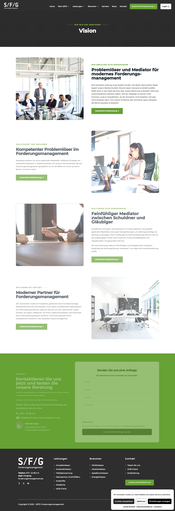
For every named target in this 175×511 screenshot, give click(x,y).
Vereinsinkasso (98, 469)
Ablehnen (141, 501)
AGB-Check (61, 489)
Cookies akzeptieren (124, 501)
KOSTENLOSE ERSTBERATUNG (139, 482)
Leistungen (77, 6)
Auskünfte (60, 481)
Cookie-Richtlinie (129, 506)
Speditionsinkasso (100, 473)
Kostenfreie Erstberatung (143, 6)
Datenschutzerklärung (144, 506)
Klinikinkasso (98, 465)
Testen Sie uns (133, 465)
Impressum (158, 506)
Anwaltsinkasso (63, 465)
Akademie (60, 485)
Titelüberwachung (64, 473)
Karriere (105, 6)
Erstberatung (133, 473)
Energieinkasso (98, 477)
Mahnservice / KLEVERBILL (68, 477)
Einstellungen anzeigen (159, 501)
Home (52, 6)
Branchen (92, 6)
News (114, 6)
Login (165, 6)
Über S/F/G (62, 6)
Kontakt (123, 6)
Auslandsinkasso (63, 469)
